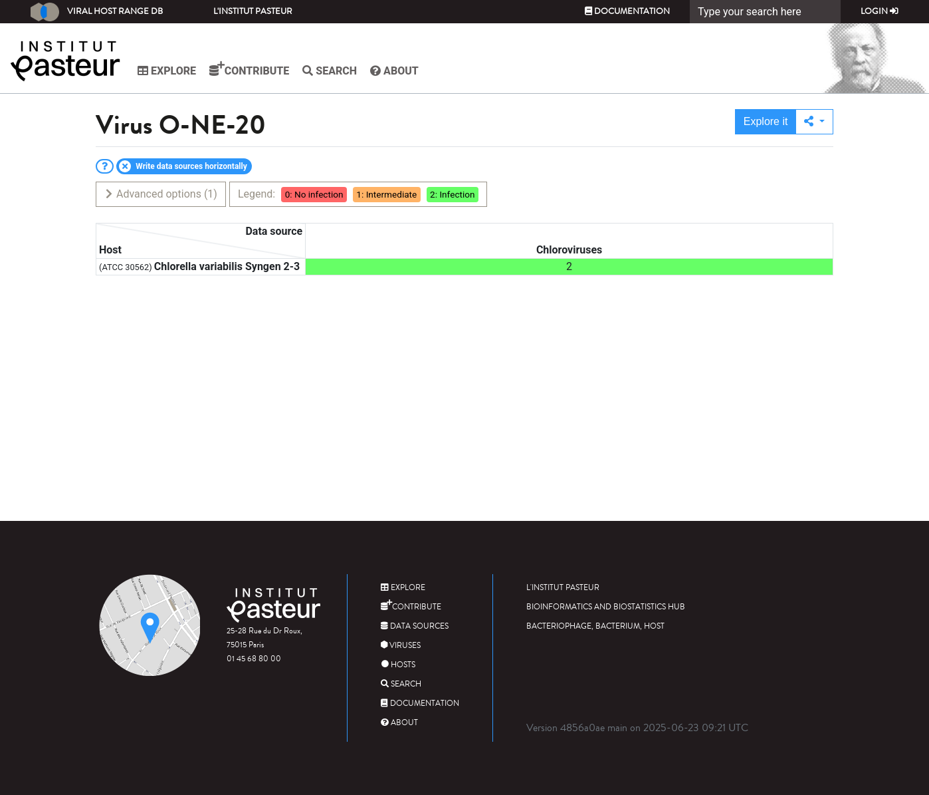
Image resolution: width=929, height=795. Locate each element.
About (394, 71)
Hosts (398, 665)
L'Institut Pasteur (252, 11)
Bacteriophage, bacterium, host (595, 626)
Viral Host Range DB (97, 12)
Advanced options (160, 194)
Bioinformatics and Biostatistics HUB (605, 607)
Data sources (415, 626)
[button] (814, 121)
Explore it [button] (766, 121)
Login (879, 11)
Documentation (627, 11)
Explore (167, 71)
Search (329, 71)
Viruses (401, 645)
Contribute (249, 69)
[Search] (765, 11)
